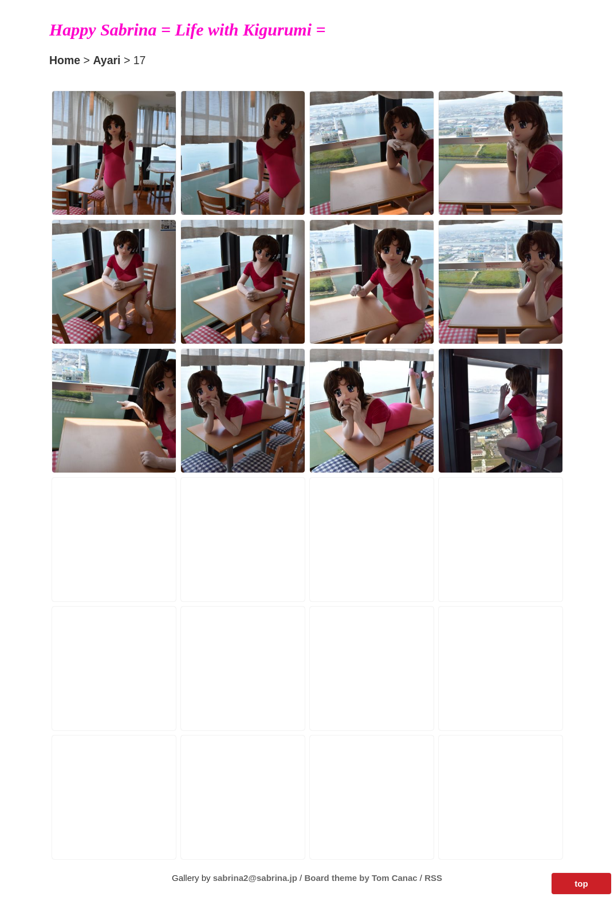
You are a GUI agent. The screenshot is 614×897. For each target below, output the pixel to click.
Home (64, 60)
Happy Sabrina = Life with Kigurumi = (187, 29)
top (581, 883)
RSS (433, 878)
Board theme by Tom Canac (361, 878)
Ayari (106, 60)
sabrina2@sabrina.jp (255, 878)
